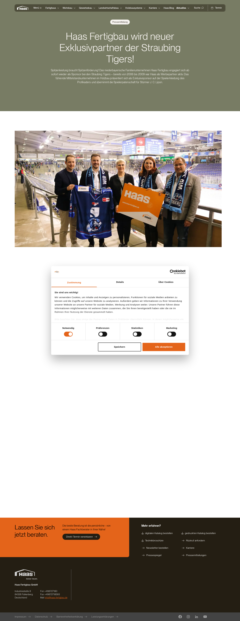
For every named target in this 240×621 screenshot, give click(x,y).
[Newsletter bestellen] (157, 548)
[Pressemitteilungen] (198, 555)
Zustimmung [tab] (74, 282)
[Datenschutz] (44, 617)
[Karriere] (198, 548)
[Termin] (216, 8)
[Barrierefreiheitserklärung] (72, 617)
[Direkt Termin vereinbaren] (81, 537)
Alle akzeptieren (163, 347)
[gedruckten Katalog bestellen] (198, 533)
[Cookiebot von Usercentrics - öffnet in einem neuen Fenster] (172, 272)
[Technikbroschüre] (157, 540)
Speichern (119, 347)
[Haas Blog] (169, 8)
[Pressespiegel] (157, 555)
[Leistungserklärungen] (105, 617)
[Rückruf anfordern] (198, 540)
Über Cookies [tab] (165, 282)
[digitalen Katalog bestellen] (157, 533)
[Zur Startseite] (23, 8)
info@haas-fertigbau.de (56, 597)
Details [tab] (120, 282)
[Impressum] (23, 617)
